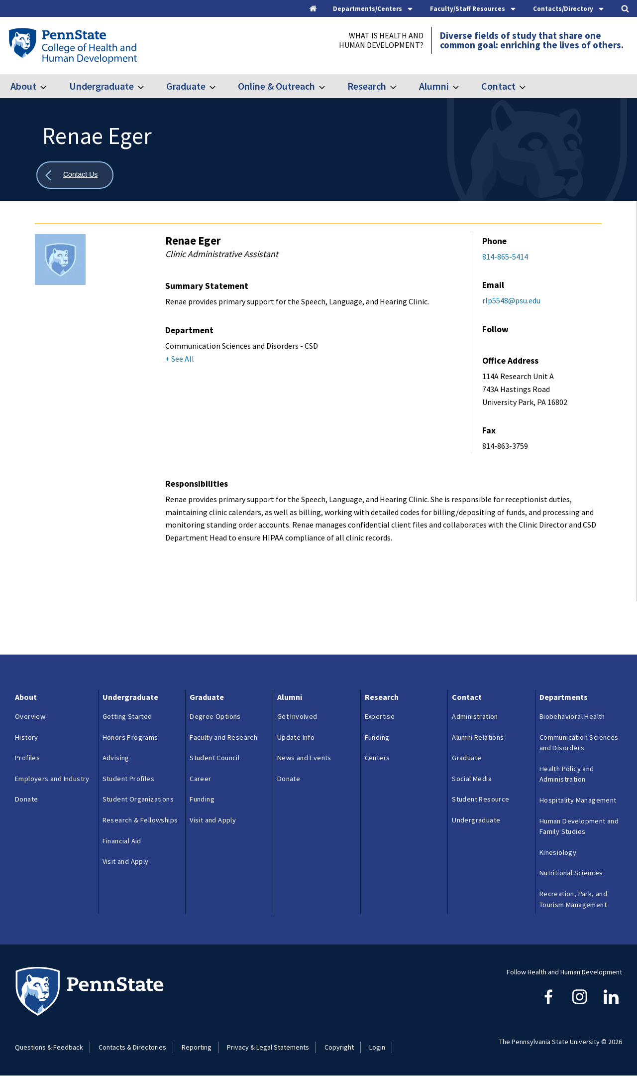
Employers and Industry (52, 778)
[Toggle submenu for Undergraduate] (147, 86)
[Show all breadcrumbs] (74, 175)
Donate (26, 799)
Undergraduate (101, 86)
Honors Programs (130, 737)
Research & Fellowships (140, 819)
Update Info (296, 737)
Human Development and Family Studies (579, 826)
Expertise (380, 716)
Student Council (214, 757)
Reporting (197, 1047)
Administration (475, 716)
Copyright (339, 1047)
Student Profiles (128, 778)
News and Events (304, 757)
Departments (563, 697)
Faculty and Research (223, 737)
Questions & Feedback (49, 1047)
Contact (498, 86)
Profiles (27, 757)
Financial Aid (122, 840)
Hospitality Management (578, 800)
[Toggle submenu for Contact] (528, 86)
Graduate (186, 86)
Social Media (472, 778)
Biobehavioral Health (572, 716)
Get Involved (297, 716)
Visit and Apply (126, 861)
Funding (202, 799)
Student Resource (480, 799)
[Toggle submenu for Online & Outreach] (328, 86)
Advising (116, 757)
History (26, 737)
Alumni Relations (478, 737)
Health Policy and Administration (566, 774)
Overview (30, 716)
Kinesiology (557, 852)
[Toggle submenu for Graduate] (218, 86)
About (23, 86)
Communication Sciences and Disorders (579, 743)
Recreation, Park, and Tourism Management (573, 899)
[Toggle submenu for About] (49, 86)
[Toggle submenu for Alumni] (462, 86)
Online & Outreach (276, 86)
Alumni (434, 86)
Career (200, 778)
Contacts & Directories (132, 1047)
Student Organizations (138, 799)
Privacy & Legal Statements (268, 1047)
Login (377, 1047)
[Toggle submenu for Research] (399, 86)
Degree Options (215, 716)
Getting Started (127, 716)
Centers (377, 757)
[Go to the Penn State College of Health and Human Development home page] (72, 45)
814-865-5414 (505, 257)
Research (366, 86)
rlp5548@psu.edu (511, 300)
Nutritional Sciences (571, 872)
